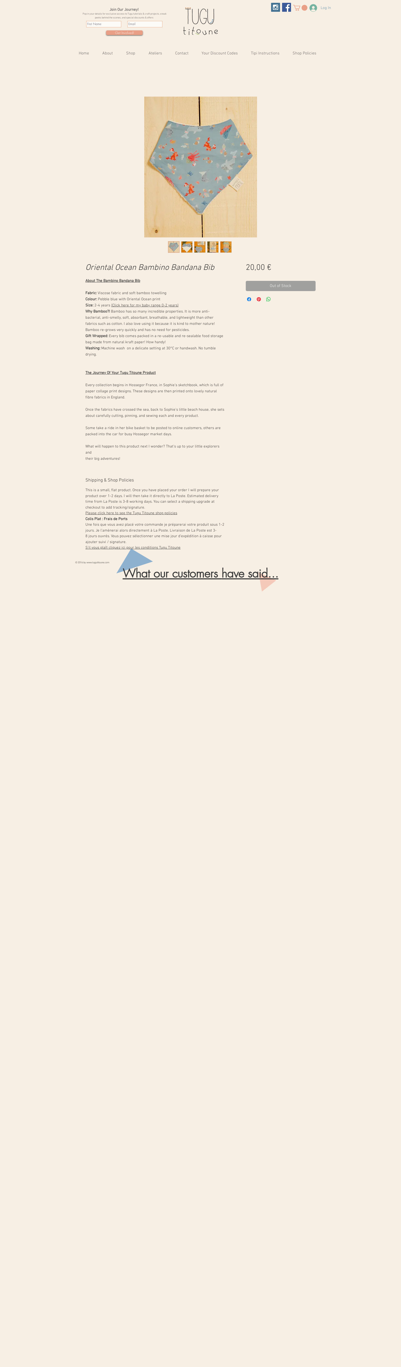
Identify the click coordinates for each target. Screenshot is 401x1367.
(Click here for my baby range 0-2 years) (145, 305)
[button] (300, 8)
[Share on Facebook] (249, 299)
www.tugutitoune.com (97, 562)
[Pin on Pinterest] (259, 299)
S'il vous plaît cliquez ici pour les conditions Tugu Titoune (133, 547)
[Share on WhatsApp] (268, 299)
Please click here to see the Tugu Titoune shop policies (131, 513)
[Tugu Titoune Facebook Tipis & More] (286, 7)
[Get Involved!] (124, 32)
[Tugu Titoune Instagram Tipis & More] (275, 7)
